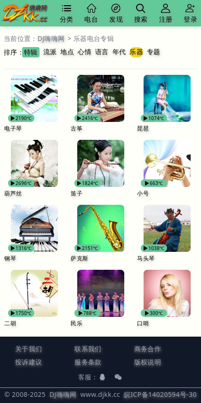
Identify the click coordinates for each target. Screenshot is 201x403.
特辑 (31, 52)
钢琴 (10, 258)
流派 (50, 51)
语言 (102, 51)
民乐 (76, 323)
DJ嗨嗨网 (51, 38)
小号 (143, 193)
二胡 (10, 323)
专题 (154, 51)
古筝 (76, 128)
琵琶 (143, 128)
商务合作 (147, 348)
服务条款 (87, 361)
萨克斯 (79, 258)
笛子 (76, 193)
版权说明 (147, 361)
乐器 (136, 51)
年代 (119, 51)
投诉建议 (28, 361)
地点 (67, 51)
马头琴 (145, 258)
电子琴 (13, 128)
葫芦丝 (13, 193)
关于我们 (28, 348)
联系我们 (87, 348)
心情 (84, 51)
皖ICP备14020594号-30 (160, 394)
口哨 (143, 323)
